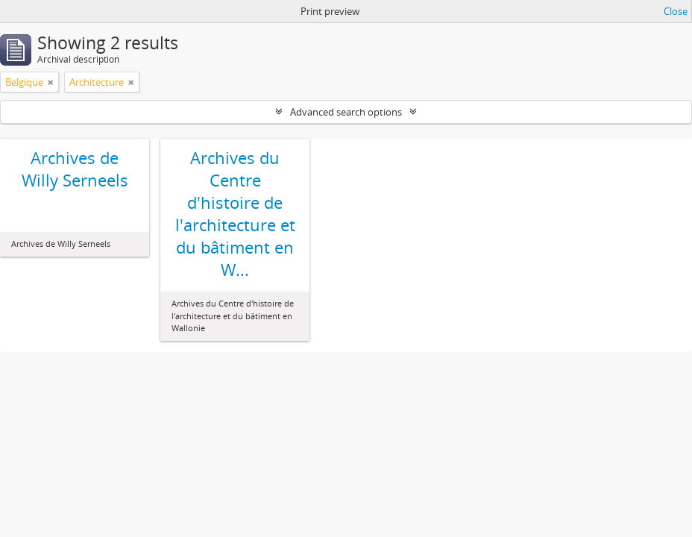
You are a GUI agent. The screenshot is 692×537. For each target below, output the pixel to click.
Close (676, 11)
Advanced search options (346, 112)
